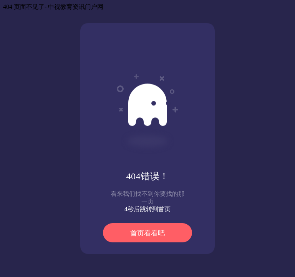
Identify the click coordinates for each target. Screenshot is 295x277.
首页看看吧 (147, 233)
